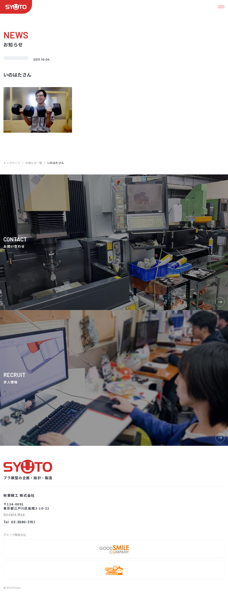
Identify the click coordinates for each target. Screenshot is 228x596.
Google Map (14, 514)
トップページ (11, 163)
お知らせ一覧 (33, 163)
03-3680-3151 (23, 522)
